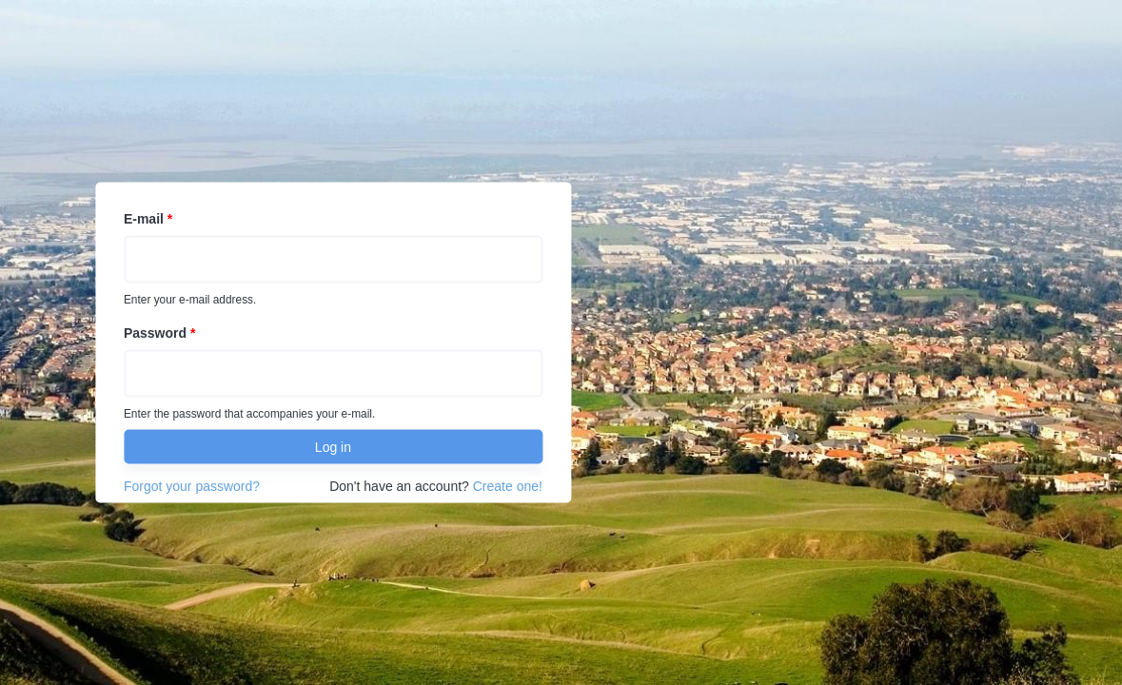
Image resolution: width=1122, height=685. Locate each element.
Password (159, 333)
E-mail (148, 218)
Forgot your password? (192, 486)
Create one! (507, 486)
